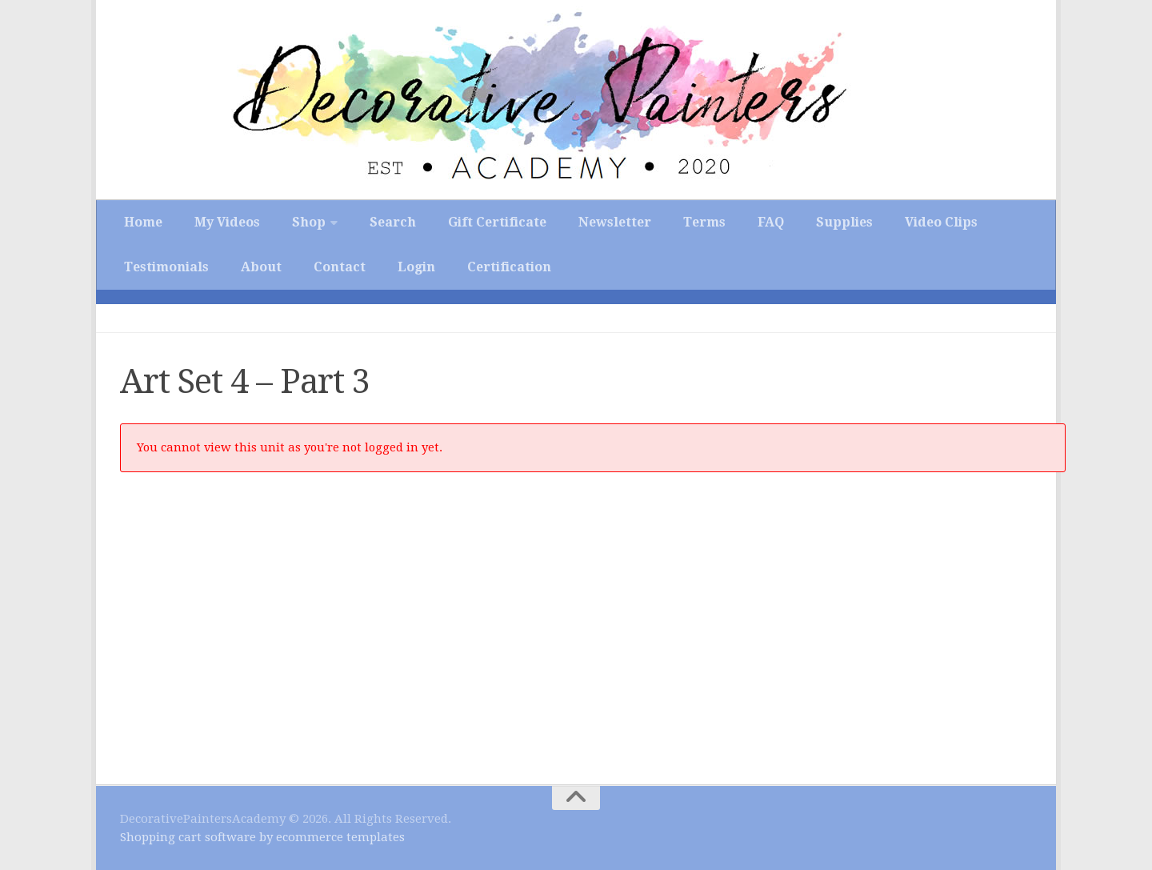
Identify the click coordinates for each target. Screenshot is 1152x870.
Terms (704, 222)
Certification (509, 267)
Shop (309, 222)
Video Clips (941, 222)
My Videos (227, 222)
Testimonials (166, 267)
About (261, 267)
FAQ (771, 222)
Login (416, 267)
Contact (340, 267)
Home (143, 222)
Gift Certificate (497, 222)
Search (393, 222)
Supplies (844, 222)
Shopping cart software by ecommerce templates (262, 837)
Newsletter (614, 222)
